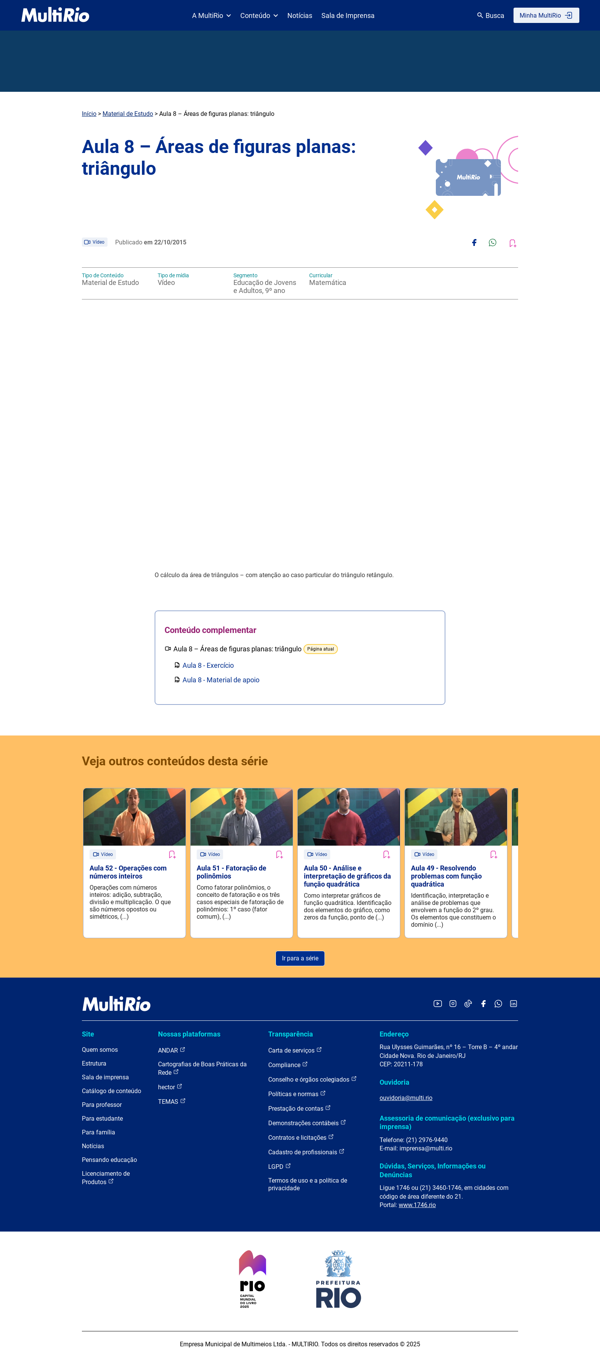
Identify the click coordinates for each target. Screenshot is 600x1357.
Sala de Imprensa (348, 15)
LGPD (279, 1166)
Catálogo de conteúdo (111, 1091)
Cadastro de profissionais (306, 1152)
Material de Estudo (128, 113)
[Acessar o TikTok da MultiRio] (468, 1004)
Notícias (299, 15)
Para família (98, 1132)
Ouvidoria (394, 1082)
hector (170, 1087)
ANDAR (172, 1050)
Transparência (290, 1034)
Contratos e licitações (301, 1137)
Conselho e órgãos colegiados (312, 1079)
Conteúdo (259, 15)
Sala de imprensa (105, 1077)
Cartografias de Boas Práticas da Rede (202, 1068)
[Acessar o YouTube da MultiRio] (437, 1004)
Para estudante (102, 1118)
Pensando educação (109, 1159)
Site (88, 1034)
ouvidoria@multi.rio (406, 1098)
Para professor (102, 1104)
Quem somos (100, 1049)
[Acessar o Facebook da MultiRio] (483, 1004)
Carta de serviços (295, 1050)
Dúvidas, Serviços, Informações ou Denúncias (433, 1170)
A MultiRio (211, 15)
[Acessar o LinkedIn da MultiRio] (513, 1004)
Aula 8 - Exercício (208, 665)
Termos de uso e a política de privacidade (307, 1184)
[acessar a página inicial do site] (55, 15)
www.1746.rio (417, 1205)
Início (89, 113)
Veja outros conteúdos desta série (175, 761)
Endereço (394, 1034)
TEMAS (172, 1101)
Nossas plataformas (189, 1034)
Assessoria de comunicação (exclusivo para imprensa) (447, 1122)
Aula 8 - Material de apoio (221, 680)
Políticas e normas (297, 1094)
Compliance (288, 1065)
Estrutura (94, 1063)
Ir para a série (300, 958)
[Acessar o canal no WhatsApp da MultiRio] (498, 1004)
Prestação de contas (299, 1108)
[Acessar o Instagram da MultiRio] (453, 1004)
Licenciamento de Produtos (106, 1178)
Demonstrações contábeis (307, 1123)
